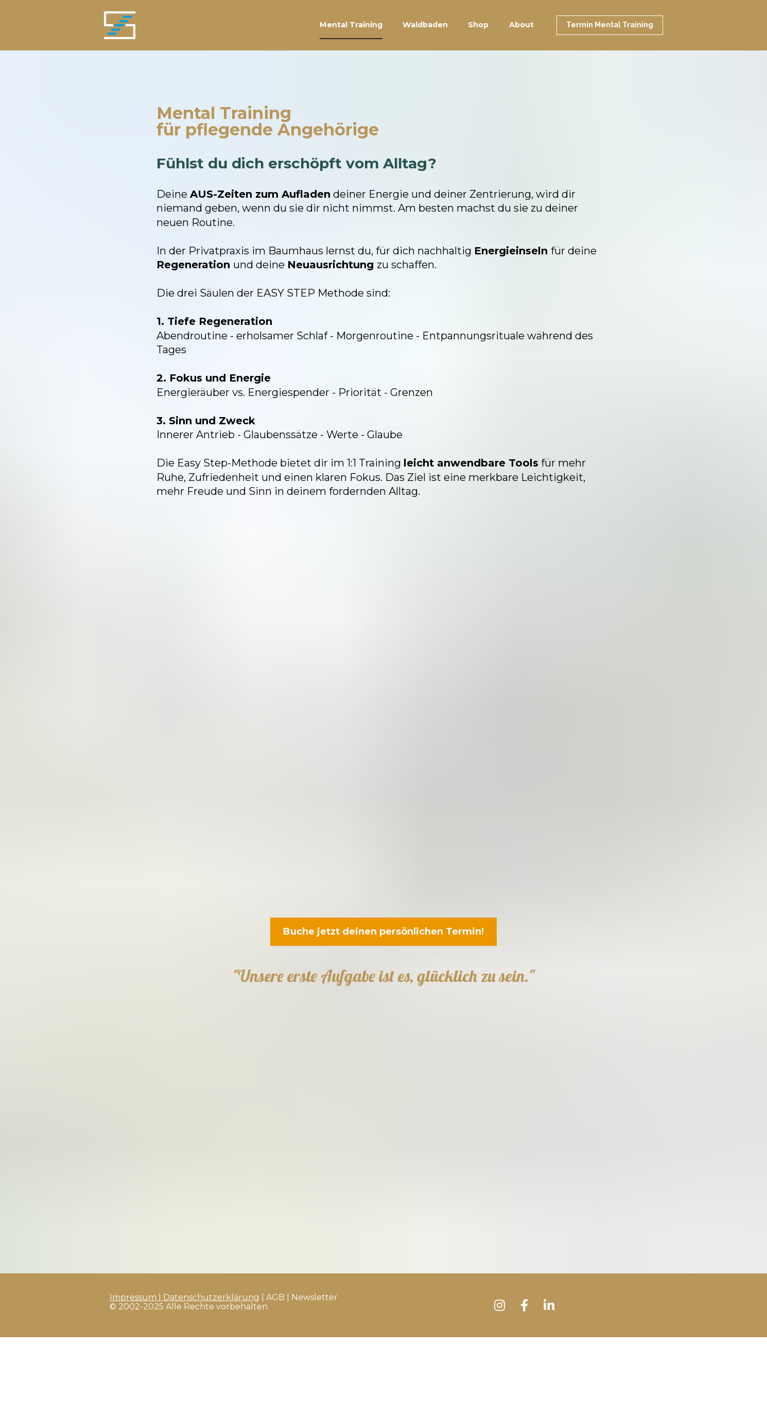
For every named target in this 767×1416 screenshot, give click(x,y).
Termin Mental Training (609, 35)
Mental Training (351, 35)
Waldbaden (425, 35)
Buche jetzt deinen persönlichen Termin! (383, 951)
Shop (478, 35)
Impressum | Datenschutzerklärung (184, 1047)
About (521, 35)
